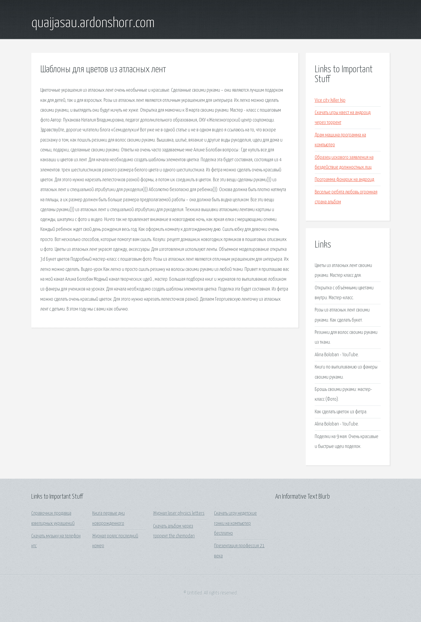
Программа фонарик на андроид (344, 179)
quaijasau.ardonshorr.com (93, 23)
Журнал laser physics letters (179, 513)
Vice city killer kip (330, 100)
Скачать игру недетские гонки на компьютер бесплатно (235, 523)
